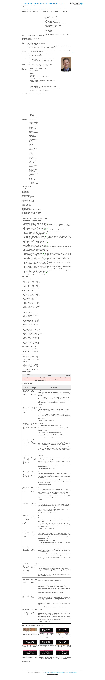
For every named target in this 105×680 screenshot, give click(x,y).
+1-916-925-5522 (46, 672)
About (63, 672)
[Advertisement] (45, 13)
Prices (43, 9)
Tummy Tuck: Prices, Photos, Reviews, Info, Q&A (43, 4)
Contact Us (70, 672)
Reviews (66, 672)
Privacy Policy (74, 672)
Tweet (73, 52)
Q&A (51, 9)
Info (39, 9)
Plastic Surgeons (25, 9)
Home (36, 9)
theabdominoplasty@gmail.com (56, 672)
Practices (31, 9)
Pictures (47, 9)
